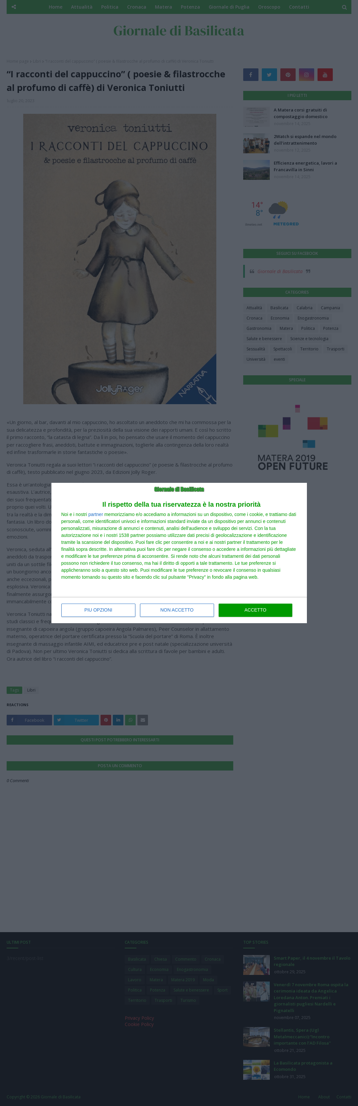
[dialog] (179, 553)
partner (95, 514)
